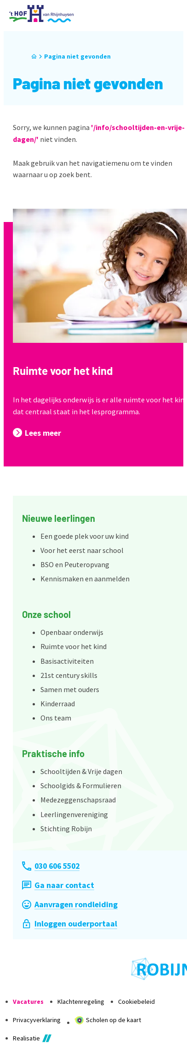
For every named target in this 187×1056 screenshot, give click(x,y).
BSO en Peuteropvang (74, 564)
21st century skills (68, 675)
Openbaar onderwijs (71, 632)
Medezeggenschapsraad (78, 799)
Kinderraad (57, 703)
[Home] (34, 56)
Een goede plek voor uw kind (84, 536)
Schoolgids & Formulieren (80, 785)
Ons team (55, 717)
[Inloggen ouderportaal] (69, 923)
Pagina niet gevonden (77, 56)
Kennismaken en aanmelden (85, 578)
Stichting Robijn (66, 828)
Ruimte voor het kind (63, 370)
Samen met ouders (69, 689)
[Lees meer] (37, 433)
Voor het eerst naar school (82, 550)
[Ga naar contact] (58, 885)
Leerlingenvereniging (74, 814)
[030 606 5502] (50, 866)
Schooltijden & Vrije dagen (81, 771)
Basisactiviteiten (67, 661)
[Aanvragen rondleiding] (70, 904)
